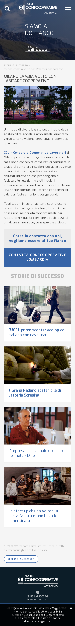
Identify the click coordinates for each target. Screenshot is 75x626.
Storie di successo (16, 65)
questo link (17, 615)
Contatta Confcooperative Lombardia (37, 257)
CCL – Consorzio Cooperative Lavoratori (35, 153)
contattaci (37, 47)
